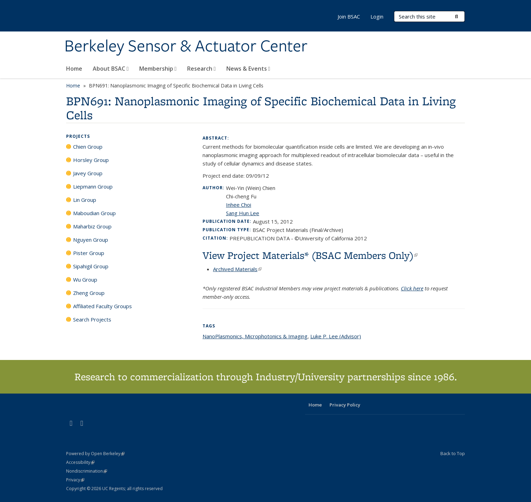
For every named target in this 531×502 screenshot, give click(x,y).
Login (376, 16)
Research (201, 68)
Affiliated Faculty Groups (102, 306)
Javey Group (87, 173)
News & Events (248, 68)
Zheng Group (89, 292)
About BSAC (111, 68)
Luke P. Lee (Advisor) (335, 336)
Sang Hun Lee (242, 213)
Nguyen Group (90, 239)
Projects (78, 136)
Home (74, 68)
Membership (158, 68)
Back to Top (452, 453)
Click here (412, 288)
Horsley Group (91, 159)
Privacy (75, 480)
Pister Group (88, 252)
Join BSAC (349, 16)
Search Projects (92, 319)
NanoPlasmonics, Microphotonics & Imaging (255, 336)
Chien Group (87, 146)
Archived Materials (237, 269)
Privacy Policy (345, 405)
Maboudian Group (94, 213)
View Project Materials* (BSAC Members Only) (310, 255)
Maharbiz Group (92, 226)
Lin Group (84, 199)
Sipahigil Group (90, 266)
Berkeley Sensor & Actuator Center (185, 46)
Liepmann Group (93, 186)
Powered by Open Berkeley (95, 454)
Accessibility (80, 462)
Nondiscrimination (86, 471)
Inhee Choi (238, 204)
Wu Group (85, 279)
